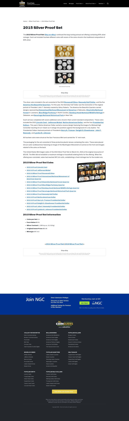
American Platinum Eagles (53, 342)
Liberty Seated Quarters (52, 354)
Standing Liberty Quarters (52, 359)
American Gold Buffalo (52, 344)
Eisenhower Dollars (73, 339)
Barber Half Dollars (51, 385)
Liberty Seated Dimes (29, 364)
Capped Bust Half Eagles (74, 354)
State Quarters (50, 364)
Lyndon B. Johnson (43, 133)
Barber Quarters (50, 357)
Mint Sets (26, 342)
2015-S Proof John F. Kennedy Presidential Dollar (46, 206)
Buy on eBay (50, 35)
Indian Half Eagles (72, 364)
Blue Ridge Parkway (47, 113)
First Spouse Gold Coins (52, 346)
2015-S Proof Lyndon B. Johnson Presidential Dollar (47, 209)
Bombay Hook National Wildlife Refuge (86, 113)
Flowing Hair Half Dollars (52, 381)
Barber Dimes (27, 366)
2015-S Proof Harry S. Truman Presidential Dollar (46, 200)
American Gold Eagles (52, 339)
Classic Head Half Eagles (74, 357)
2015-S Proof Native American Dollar (41, 197)
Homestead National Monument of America (57, 110)
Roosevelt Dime (71, 102)
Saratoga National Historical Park (49, 115)
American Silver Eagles (52, 337)
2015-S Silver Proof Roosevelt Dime (40, 173)
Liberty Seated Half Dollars (53, 383)
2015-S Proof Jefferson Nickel (38, 170)
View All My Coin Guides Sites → (64, 391)
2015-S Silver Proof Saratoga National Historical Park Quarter (51, 191)
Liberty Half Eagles (73, 361)
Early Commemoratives (30, 335)
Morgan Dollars (72, 335)
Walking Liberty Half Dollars (53, 378)
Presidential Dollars (73, 344)
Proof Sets (30, 3)
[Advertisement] (64, 15)
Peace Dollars (71, 337)
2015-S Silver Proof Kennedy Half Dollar (42, 194)
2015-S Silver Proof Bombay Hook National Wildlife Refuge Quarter (53, 188)
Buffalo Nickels (28, 354)
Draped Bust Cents (29, 381)
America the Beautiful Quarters (36, 105)
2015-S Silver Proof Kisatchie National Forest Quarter (48, 182)
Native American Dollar (73, 122)
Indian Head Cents (29, 378)
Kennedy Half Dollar (86, 102)
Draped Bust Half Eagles (74, 359)
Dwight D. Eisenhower (85, 130)
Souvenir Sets (27, 344)
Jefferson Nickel (55, 122)
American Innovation (73, 346)
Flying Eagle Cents (29, 376)
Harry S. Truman (68, 130)
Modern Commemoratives (31, 337)
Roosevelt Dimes (28, 361)
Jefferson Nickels (28, 357)
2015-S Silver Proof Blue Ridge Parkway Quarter (46, 185)
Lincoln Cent (41, 122)
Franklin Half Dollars (51, 374)
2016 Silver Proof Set (74, 244)
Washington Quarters (51, 361)
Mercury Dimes (28, 359)
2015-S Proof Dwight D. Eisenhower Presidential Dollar (48, 203)
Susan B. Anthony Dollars (74, 342)
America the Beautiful (51, 366)
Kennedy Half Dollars (51, 376)
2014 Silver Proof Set (55, 244)
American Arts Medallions (52, 335)
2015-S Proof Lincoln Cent (37, 167)
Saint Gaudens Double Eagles (32, 346)
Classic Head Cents (29, 383)
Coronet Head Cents (29, 385)
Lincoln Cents (27, 374)
